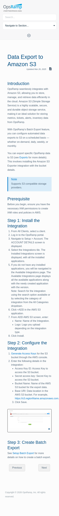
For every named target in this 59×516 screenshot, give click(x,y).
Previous (17, 467)
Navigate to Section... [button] (17, 25)
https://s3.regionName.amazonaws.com (36, 398)
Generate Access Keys (23, 353)
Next (44, 467)
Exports (23, 157)
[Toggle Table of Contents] (29, 35)
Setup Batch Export (23, 453)
